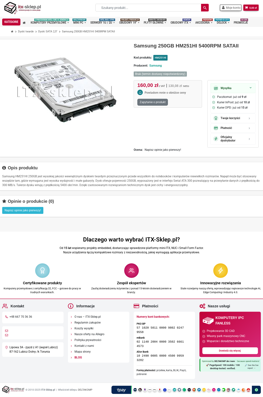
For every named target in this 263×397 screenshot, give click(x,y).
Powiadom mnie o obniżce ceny (165, 92)
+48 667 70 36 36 (20, 317)
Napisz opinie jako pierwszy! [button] (23, 210)
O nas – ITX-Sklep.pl (86, 317)
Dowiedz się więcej (230, 350)
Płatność (222, 128)
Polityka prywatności (86, 340)
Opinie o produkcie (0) (28, 201)
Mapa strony (81, 352)
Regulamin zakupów (86, 322)
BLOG (76, 357)
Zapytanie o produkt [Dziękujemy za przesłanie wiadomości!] (153, 102)
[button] (230, 8)
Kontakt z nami (82, 346)
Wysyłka (222, 88)
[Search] (204, 7)
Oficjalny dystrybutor (224, 138)
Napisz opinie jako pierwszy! (163, 149)
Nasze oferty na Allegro (87, 334)
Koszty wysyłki (82, 328)
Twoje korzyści (226, 118)
